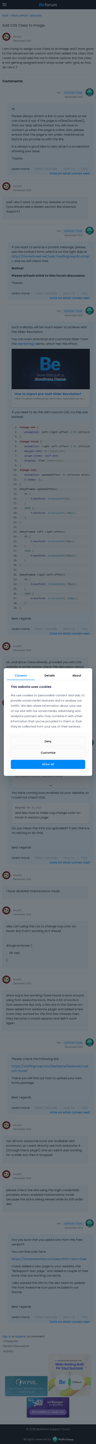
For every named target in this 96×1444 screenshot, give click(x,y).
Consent (21, 675)
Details (50, 675)
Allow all (48, 764)
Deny (48, 741)
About (76, 675)
